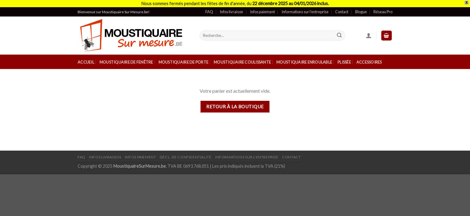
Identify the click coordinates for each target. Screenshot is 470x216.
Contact (341, 11)
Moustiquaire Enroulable (304, 62)
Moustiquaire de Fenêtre (126, 62)
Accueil (86, 62)
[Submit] (339, 36)
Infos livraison (231, 11)
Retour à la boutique (234, 106)
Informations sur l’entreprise (305, 11)
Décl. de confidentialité (186, 157)
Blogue (361, 11)
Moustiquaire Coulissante (242, 62)
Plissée (344, 62)
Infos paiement (262, 11)
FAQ (209, 11)
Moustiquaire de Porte (183, 62)
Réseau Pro (382, 11)
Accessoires (369, 62)
